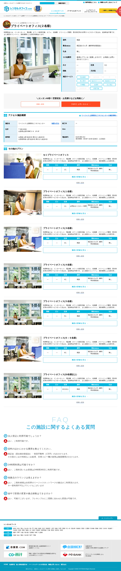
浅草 (33, 530)
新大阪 (27, 532)
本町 (36, 532)
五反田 (15, 530)
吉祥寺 (57, 530)
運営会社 (63, 564)
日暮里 (38, 530)
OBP (18, 532)
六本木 (105, 528)
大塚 (49, 530)
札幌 (14, 535)
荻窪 (52, 530)
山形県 (23, 15)
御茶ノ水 (28, 530)
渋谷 (18, 528)
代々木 (68, 528)
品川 (43, 528)
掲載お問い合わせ (54, 564)
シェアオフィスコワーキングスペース (90, 10)
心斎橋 (41, 532)
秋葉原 (48, 528)
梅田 (14, 532)
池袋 (56, 528)
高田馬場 (43, 530)
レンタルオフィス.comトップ (11, 15)
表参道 (78, 528)
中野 (60, 528)
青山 (22, 528)
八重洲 (87, 528)
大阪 (22, 532)
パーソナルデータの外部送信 (38, 564)
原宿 (83, 528)
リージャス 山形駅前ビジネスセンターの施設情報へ (99, 115)
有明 (61, 530)
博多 (34, 535)
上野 (52, 528)
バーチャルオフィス (74, 11)
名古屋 (26, 535)
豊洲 (64, 528)
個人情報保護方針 (21, 564)
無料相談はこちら (91, 2)
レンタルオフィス (57, 11)
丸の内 (26, 528)
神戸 (31, 535)
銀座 (40, 528)
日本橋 (92, 528)
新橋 (96, 528)
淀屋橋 (32, 532)
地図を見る (55, 123)
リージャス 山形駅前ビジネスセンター (36, 15)
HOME (6, 564)
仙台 (18, 535)
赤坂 (36, 528)
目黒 (19, 530)
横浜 (22, 535)
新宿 (14, 528)
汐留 (100, 528)
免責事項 (12, 564)
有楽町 (110, 528)
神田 (23, 530)
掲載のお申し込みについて (108, 2)
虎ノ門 (32, 528)
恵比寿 (73, 528)
